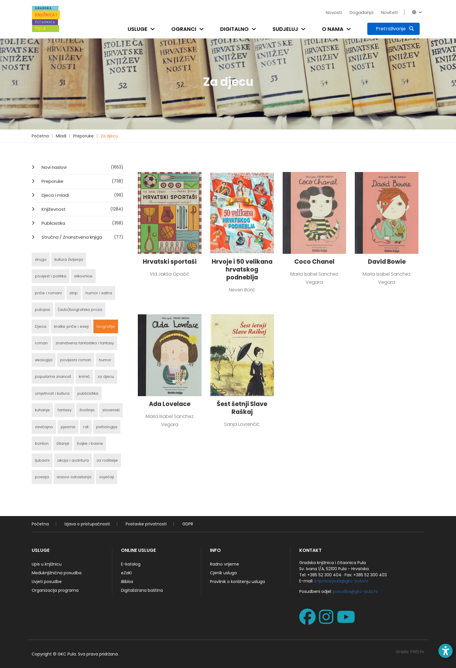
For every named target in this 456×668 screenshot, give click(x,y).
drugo (41, 259)
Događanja (361, 12)
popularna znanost (53, 376)
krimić (84, 376)
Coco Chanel (314, 261)
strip (74, 293)
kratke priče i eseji (71, 326)
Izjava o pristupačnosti (87, 524)
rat (85, 427)
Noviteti (389, 12)
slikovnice (83, 276)
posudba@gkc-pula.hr (355, 591)
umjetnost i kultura (52, 393)
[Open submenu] (153, 29)
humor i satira (99, 293)
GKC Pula (67, 654)
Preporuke (83, 136)
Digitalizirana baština (142, 590)
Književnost (81, 209)
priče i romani (48, 293)
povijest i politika (50, 276)
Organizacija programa (55, 590)
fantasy (65, 410)
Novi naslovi (81, 167)
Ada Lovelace (169, 404)
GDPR (187, 524)
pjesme (68, 427)
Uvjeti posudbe (47, 581)
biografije (106, 326)
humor (105, 360)
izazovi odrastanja (74, 477)
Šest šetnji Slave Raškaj (242, 408)
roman (41, 343)
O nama (332, 29)
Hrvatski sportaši (170, 261)
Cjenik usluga (223, 573)
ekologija (43, 360)
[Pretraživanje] (393, 29)
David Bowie (387, 261)
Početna (40, 136)
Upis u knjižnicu (47, 564)
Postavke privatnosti (146, 524)
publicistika (87, 393)
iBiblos (127, 581)
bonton (42, 443)
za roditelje (107, 460)
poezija (42, 477)
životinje (87, 410)
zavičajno (44, 427)
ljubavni (42, 460)
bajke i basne (90, 443)
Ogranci (183, 29)
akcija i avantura (73, 460)
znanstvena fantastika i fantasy (85, 343)
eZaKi (126, 573)
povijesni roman (75, 360)
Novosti (334, 12)
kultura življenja (68, 259)
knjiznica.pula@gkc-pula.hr (341, 581)
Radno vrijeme (224, 564)
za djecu (106, 376)
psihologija (106, 427)
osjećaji (106, 477)
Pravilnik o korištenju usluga (237, 581)
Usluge (137, 29)
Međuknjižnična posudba (56, 573)
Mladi (61, 136)
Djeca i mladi (81, 195)
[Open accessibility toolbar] (446, 651)
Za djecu (109, 136)
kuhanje (42, 410)
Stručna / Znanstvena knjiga (81, 237)
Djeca (40, 326)
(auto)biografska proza (80, 309)
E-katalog (130, 564)
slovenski (111, 410)
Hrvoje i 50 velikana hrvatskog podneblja (242, 269)
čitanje (62, 443)
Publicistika (81, 223)
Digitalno (234, 29)
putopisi (42, 309)
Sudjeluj (285, 29)
